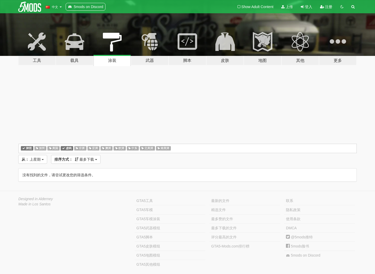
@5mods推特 (299, 237)
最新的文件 (220, 201)
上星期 (33, 159)
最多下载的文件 (224, 228)
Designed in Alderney (35, 199)
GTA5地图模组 (148, 255)
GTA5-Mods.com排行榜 (230, 246)
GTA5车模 (144, 210)
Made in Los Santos (34, 204)
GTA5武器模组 (148, 228)
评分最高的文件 (224, 237)
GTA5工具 (144, 201)
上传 (287, 7)
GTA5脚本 (144, 237)
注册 (326, 7)
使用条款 (293, 219)
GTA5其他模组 (148, 264)
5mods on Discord (303, 255)
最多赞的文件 (222, 219)
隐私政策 (293, 210)
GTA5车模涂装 (148, 219)
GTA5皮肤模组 (148, 246)
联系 (289, 201)
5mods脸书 (297, 246)
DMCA (291, 228)
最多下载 (75, 159)
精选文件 (218, 210)
